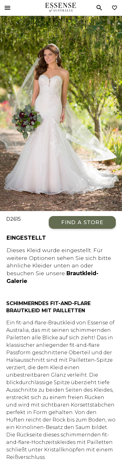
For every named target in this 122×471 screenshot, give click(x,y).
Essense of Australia (60, 8)
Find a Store (82, 222)
